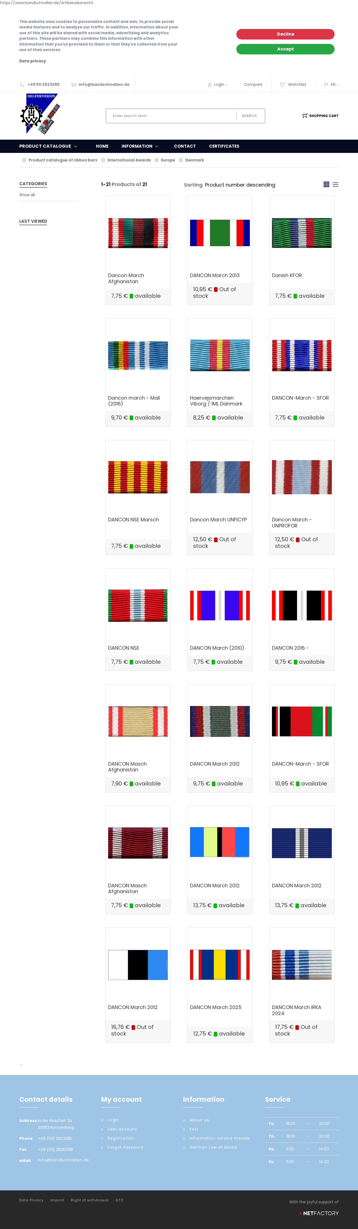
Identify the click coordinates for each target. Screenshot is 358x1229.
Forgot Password (125, 1147)
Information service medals (220, 1138)
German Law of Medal (213, 1147)
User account (122, 1129)
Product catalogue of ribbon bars (63, 160)
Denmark (194, 160)
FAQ (194, 1129)
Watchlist (293, 84)
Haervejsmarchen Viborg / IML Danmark (216, 400)
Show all (27, 195)
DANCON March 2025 (216, 1007)
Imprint (57, 1200)
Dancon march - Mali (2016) (134, 400)
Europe (168, 160)
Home (102, 146)
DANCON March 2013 (215, 275)
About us (199, 1120)
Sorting (193, 184)
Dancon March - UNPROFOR (292, 522)
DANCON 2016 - (290, 647)
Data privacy (32, 61)
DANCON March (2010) (217, 647)
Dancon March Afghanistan (126, 278)
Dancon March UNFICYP (218, 519)
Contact (185, 146)
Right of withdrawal (90, 1200)
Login (222, 84)
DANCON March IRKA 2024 (296, 1010)
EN (333, 84)
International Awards (129, 160)
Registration (121, 1138)
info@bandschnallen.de (104, 84)
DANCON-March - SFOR (300, 397)
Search (249, 115)
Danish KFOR (287, 275)
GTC (120, 1200)
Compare (253, 84)
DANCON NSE (123, 647)
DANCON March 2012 (215, 763)
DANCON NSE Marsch (133, 519)
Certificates (224, 146)
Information (141, 146)
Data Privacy (31, 1200)
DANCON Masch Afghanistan (127, 766)
